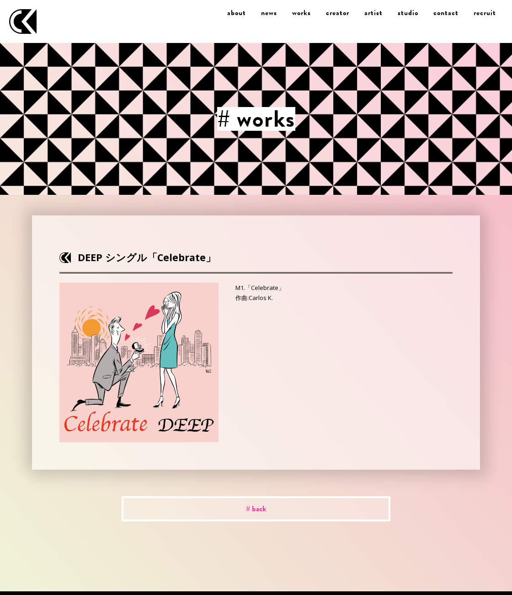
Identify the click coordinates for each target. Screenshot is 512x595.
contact (446, 12)
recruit (485, 12)
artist (373, 12)
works (301, 12)
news (269, 12)
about (236, 12)
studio (408, 12)
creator (337, 12)
